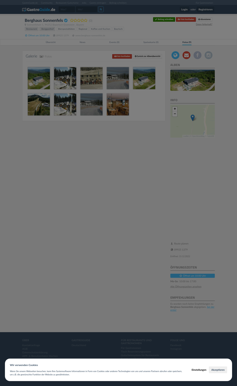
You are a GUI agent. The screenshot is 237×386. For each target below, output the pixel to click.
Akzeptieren (218, 369)
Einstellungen (199, 369)
